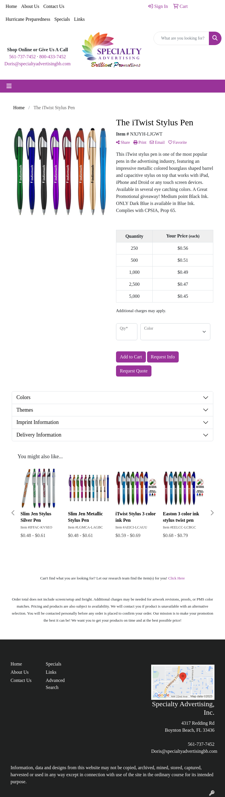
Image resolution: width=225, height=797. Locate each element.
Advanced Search (55, 684)
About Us (30, 6)
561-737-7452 (22, 56)
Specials (62, 19)
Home (11, 6)
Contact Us (53, 6)
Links (79, 19)
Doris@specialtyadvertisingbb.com (37, 63)
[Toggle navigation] (9, 86)
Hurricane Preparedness (28, 19)
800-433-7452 (52, 56)
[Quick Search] (181, 38)
